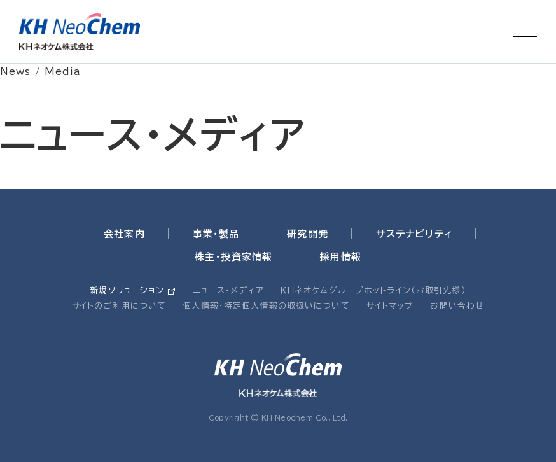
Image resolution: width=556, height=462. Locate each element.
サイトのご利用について (119, 306)
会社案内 (124, 234)
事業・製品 (216, 234)
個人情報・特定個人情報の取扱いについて (266, 306)
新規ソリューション (127, 290)
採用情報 (340, 257)
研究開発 (307, 234)
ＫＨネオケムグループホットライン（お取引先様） (373, 290)
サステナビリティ (414, 234)
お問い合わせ (457, 306)
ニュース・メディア (228, 290)
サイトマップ (390, 306)
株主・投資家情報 (233, 257)
